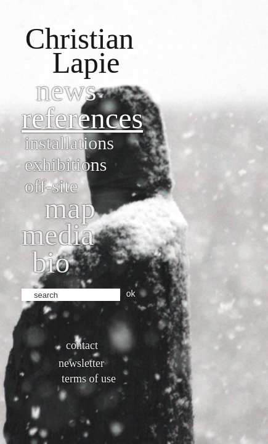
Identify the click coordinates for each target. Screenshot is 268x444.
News (66, 90)
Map (69, 208)
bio (51, 262)
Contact (82, 345)
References (82, 118)
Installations (69, 143)
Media (58, 234)
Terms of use (89, 378)
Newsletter (81, 363)
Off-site (51, 186)
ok (131, 293)
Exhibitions (66, 164)
